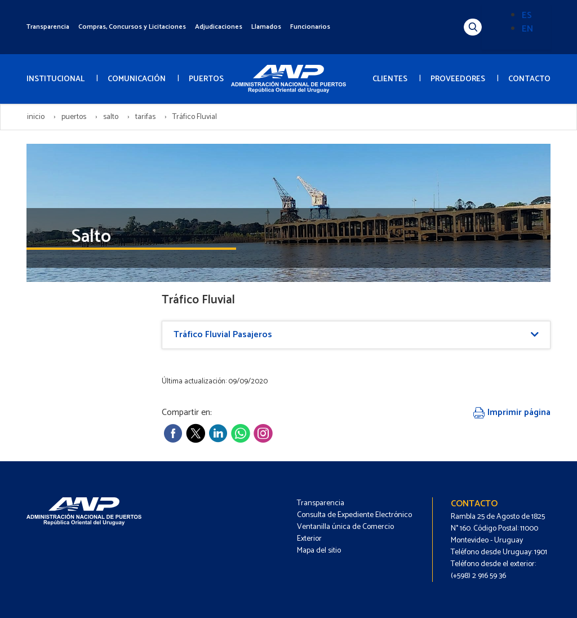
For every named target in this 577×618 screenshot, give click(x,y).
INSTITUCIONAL (55, 79)
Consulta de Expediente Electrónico (354, 515)
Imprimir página (512, 412)
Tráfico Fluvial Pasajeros (223, 334)
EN (527, 29)
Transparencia (47, 26)
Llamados (266, 26)
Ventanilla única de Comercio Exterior (345, 532)
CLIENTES (389, 79)
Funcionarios (310, 26)
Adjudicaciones (218, 26)
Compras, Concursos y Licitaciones (132, 26)
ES (527, 15)
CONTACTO (529, 79)
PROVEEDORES (457, 79)
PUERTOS (206, 79)
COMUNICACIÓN (137, 79)
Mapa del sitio (319, 550)
